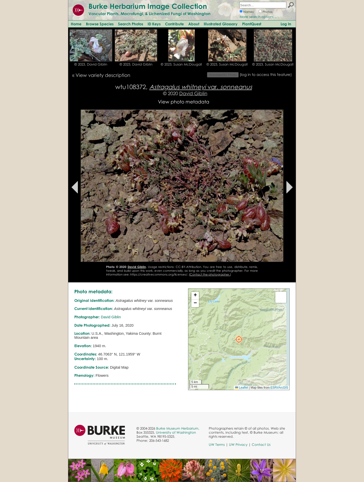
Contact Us (261, 445)
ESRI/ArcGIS (279, 387)
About (193, 24)
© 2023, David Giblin (90, 64)
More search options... (258, 17)
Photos (267, 12)
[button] (239, 339)
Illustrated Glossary (221, 24)
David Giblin (193, 93)
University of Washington (176, 432)
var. (200, 86)
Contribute (174, 24)
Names (248, 12)
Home (76, 24)
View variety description (103, 75)
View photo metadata (183, 101)
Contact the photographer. (210, 274)
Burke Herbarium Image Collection (147, 6)
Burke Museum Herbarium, (177, 428)
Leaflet (241, 387)
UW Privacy (238, 445)
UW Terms (217, 445)
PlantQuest (251, 24)
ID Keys (154, 24)
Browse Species (99, 24)
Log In (286, 24)
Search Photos (130, 24)
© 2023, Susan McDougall (181, 64)
